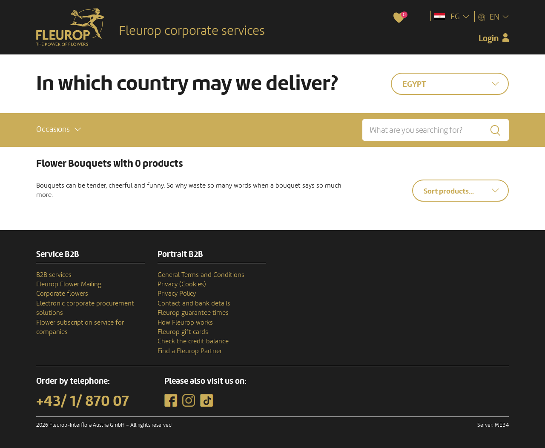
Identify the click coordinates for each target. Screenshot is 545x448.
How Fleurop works (185, 322)
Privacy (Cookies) (182, 284)
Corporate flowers (62, 293)
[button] (58, 129)
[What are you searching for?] (435, 130)
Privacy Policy (177, 293)
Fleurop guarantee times (193, 313)
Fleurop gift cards (183, 332)
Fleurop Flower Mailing (68, 284)
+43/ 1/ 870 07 (82, 401)
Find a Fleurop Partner (190, 351)
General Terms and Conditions (201, 275)
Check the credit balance (193, 341)
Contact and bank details (194, 303)
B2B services (54, 275)
